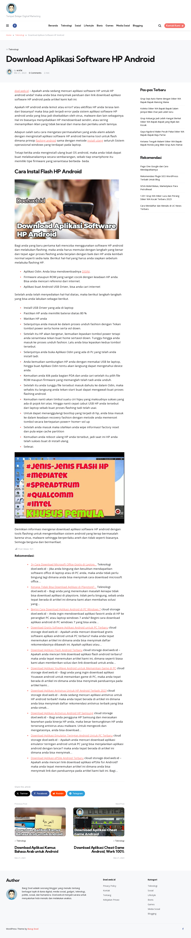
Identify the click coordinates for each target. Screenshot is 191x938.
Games (109, 25)
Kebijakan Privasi (111, 899)
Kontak (106, 890)
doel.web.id (22, 91)
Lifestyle (89, 25)
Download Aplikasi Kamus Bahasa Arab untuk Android (37, 849)
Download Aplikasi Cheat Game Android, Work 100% (98, 849)
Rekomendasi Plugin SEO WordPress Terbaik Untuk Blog (159, 178)
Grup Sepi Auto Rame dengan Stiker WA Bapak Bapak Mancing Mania (160, 100)
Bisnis (100, 25)
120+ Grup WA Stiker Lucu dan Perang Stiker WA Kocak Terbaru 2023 (159, 197)
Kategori (152, 879)
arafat (19, 70)
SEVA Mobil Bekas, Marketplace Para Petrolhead (159, 187)
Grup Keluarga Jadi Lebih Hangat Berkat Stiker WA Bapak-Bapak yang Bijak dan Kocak (160, 121)
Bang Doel (33, 928)
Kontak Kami (173, 25)
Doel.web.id (109, 879)
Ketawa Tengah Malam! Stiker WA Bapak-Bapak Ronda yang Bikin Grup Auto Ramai (161, 143)
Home (8, 35)
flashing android (47, 140)
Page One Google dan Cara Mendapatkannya (154, 168)
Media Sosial (123, 25)
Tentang (107, 895)
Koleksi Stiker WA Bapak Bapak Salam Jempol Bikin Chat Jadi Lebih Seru (159, 110)
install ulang (97, 140)
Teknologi (66, 25)
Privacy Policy (109, 885)
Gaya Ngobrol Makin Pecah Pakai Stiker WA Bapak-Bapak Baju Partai (162, 133)
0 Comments (35, 72)
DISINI (86, 271)
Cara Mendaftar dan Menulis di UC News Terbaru (160, 207)
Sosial (78, 25)
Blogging (138, 25)
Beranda (53, 25)
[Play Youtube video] (69, 488)
